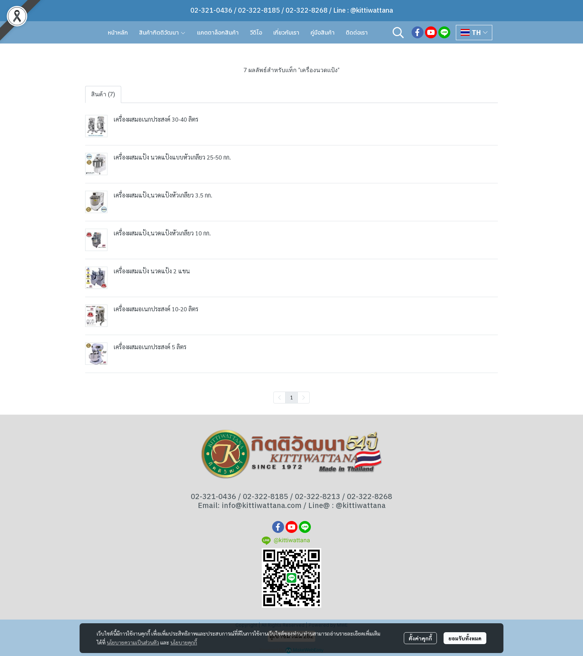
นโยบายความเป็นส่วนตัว (133, 642)
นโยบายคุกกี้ (183, 642)
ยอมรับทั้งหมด (464, 638)
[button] (398, 32)
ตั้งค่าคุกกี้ (420, 638)
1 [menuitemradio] (291, 397)
